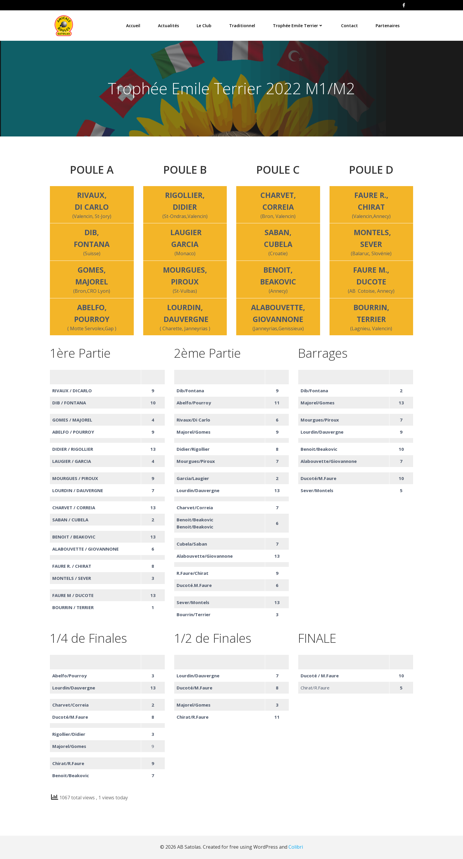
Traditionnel (243, 25)
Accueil (134, 25)
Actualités (169, 25)
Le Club (204, 25)
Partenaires (388, 25)
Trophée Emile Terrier (298, 25)
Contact (350, 25)
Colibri (295, 847)
